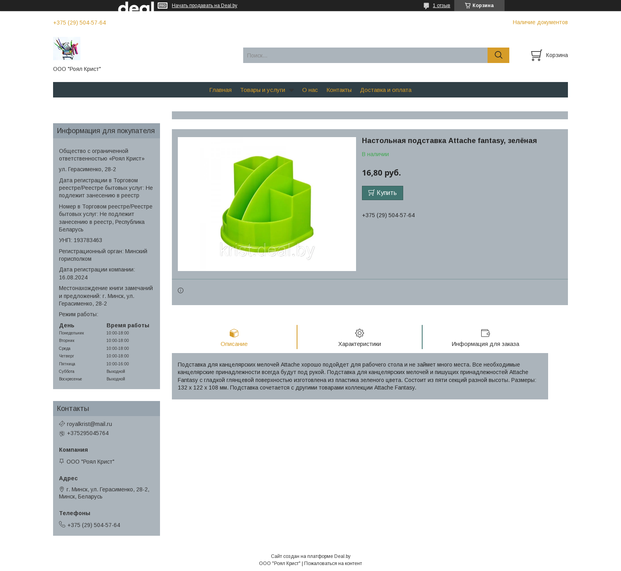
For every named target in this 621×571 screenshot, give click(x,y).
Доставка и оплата (385, 89)
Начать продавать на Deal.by (204, 5)
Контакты (339, 89)
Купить (387, 192)
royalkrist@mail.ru (89, 424)
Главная (220, 89)
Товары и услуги (262, 89)
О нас (310, 89)
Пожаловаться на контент (333, 563)
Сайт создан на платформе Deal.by (311, 556)
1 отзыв (441, 5)
